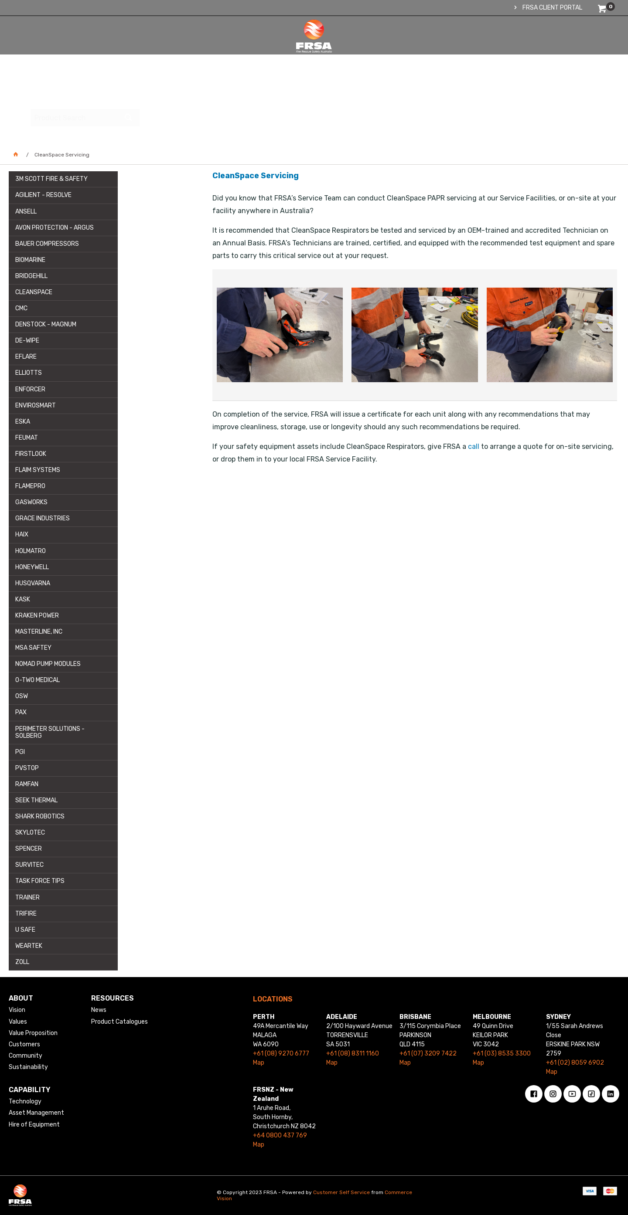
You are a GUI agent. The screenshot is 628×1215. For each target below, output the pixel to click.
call (473, 446)
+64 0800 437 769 (280, 1135)
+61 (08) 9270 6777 (281, 1053)
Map (258, 1062)
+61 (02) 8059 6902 (575, 1062)
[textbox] (556, 45)
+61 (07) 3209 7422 (428, 1053)
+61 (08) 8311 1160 (352, 1053)
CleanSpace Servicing (255, 175)
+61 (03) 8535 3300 (502, 1053)
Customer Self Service (341, 1192)
